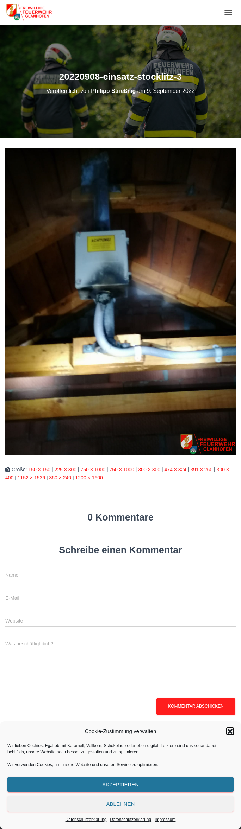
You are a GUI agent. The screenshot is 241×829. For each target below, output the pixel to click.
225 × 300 (65, 469)
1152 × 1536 (31, 477)
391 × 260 (202, 469)
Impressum (165, 819)
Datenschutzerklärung (86, 819)
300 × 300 (149, 469)
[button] (230, 731)
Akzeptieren (120, 784)
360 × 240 (60, 477)
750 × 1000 (93, 469)
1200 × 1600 (89, 477)
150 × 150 (39, 469)
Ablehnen (120, 804)
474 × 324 (175, 469)
